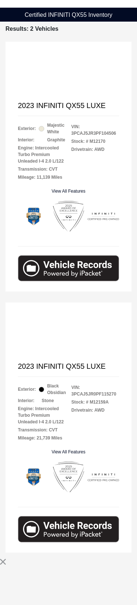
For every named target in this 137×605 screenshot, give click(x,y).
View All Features (68, 191)
